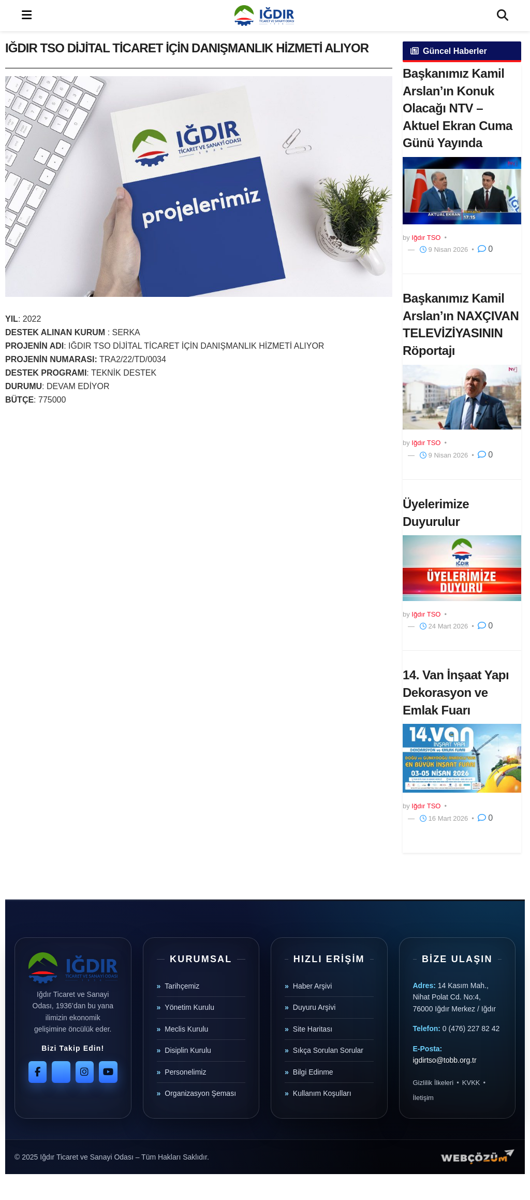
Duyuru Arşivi (314, 1007)
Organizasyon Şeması (200, 1093)
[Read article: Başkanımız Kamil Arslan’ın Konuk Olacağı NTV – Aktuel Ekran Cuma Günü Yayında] (462, 190)
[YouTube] (108, 1072)
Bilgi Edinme (313, 1072)
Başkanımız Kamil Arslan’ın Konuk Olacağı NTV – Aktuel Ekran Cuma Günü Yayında (457, 108)
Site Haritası (312, 1029)
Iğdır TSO (425, 237)
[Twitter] (61, 1072)
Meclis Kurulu (186, 1029)
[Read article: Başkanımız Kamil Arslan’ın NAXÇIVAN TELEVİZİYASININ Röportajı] (462, 397)
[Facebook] (37, 1072)
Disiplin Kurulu (188, 1050)
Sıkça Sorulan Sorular (328, 1050)
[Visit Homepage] (263, 15)
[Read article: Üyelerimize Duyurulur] (462, 568)
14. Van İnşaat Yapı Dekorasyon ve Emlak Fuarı (456, 692)
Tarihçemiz (182, 986)
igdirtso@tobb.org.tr (445, 1060)
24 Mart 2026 (444, 626)
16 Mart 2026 (444, 818)
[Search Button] (502, 15)
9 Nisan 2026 (444, 249)
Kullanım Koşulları (322, 1093)
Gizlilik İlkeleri (433, 1083)
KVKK (471, 1083)
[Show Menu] (27, 15)
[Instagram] (85, 1072)
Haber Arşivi (312, 986)
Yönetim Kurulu (189, 1007)
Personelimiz (185, 1072)
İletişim (423, 1098)
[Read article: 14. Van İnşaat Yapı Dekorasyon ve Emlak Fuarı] (462, 758)
